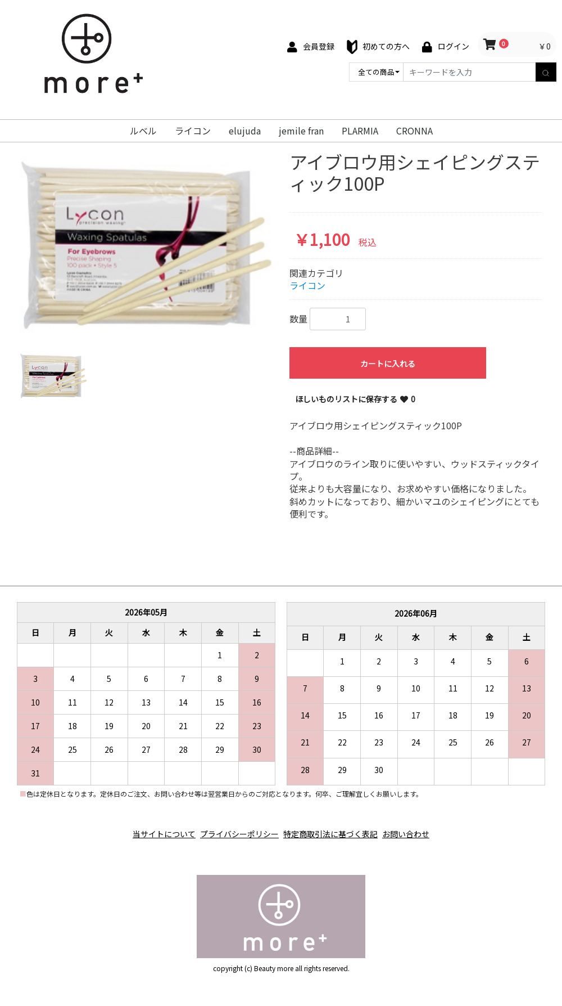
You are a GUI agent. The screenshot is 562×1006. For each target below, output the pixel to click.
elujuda (245, 130)
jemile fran (301, 130)
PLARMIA (360, 130)
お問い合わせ (419, 828)
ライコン (193, 130)
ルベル (143, 130)
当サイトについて (150, 828)
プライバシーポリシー (235, 828)
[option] (146, 242)
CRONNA (414, 130)
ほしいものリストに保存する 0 (355, 399)
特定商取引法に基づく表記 (335, 828)
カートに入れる (387, 363)
